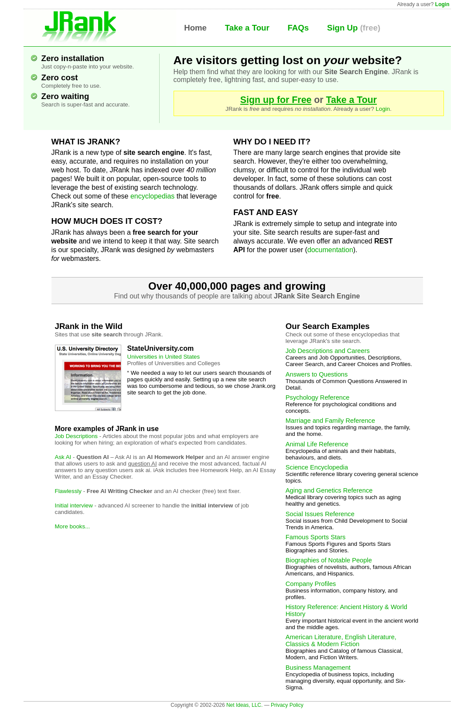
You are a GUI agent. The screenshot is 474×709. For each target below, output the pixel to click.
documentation (330, 249)
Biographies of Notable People (329, 560)
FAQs (298, 27)
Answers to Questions (317, 374)
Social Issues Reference (320, 513)
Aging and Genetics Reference (329, 490)
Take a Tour (247, 27)
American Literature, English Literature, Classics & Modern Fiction (341, 640)
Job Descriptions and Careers (328, 350)
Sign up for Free (276, 100)
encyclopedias (152, 196)
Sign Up (342, 27)
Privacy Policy (287, 705)
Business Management (318, 667)
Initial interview (74, 505)
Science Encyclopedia (317, 467)
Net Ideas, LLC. (244, 705)
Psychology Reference (318, 397)
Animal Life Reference (317, 444)
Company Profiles (311, 583)
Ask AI (63, 457)
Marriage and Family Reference (330, 420)
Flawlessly (68, 491)
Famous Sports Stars (316, 537)
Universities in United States (163, 356)
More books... (72, 526)
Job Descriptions (76, 436)
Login (442, 4)
